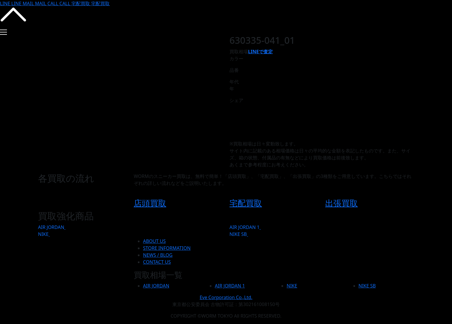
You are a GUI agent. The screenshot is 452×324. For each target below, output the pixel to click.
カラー (236, 58)
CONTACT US (157, 262)
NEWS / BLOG (158, 255)
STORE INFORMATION (167, 248)
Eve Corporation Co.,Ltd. (226, 297)
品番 (234, 70)
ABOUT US (154, 241)
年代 (234, 82)
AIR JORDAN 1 (244, 227)
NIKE (43, 234)
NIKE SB (238, 234)
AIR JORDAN (51, 227)
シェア (236, 100)
